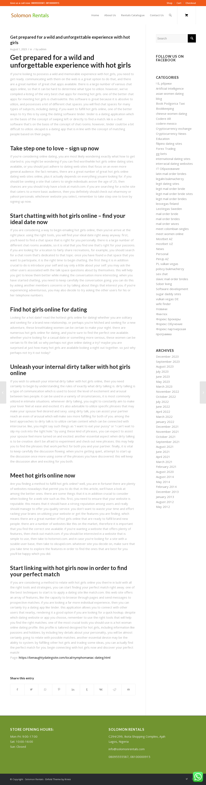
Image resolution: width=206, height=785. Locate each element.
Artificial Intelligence (170, 88)
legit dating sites (167, 184)
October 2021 (166, 437)
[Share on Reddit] (115, 689)
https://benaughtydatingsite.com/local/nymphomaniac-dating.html (64, 657)
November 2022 (167, 391)
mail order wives (167, 224)
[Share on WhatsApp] (45, 689)
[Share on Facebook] (17, 689)
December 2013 (167, 492)
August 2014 (165, 477)
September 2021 (168, 442)
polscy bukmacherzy (170, 269)
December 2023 (167, 356)
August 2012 (165, 502)
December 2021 (167, 426)
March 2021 (164, 462)
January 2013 (165, 497)
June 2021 (163, 452)
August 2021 (165, 447)
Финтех (161, 314)
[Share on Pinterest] (59, 689)
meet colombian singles (172, 229)
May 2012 (163, 507)
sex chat (162, 274)
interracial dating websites (174, 164)
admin (42, 49)
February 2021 (166, 467)
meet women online (170, 234)
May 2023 (163, 382)
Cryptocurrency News (171, 134)
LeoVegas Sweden (169, 209)
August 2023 (165, 366)
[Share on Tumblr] (87, 689)
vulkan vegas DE (167, 299)
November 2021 (167, 432)
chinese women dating (171, 114)
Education (163, 139)
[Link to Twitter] (187, 779)
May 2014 (163, 482)
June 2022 (163, 406)
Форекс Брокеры (168, 319)
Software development (172, 289)
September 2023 (168, 362)
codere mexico (166, 123)
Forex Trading (166, 149)
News (160, 249)
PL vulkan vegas (167, 264)
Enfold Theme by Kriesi (58, 779)
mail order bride (167, 214)
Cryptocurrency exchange (174, 129)
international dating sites (173, 159)
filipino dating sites (169, 143)
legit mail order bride (170, 189)
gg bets (161, 154)
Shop (169, 2)
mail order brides (168, 219)
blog (159, 99)
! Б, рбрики (164, 83)
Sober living (164, 284)
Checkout (191, 2)
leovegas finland (167, 204)
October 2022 (166, 397)
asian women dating (170, 93)
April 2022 (163, 412)
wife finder (163, 304)
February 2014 (166, 487)
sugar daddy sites (168, 294)
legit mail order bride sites (174, 194)
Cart (179, 2)
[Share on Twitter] (31, 689)
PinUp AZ (162, 259)
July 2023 (162, 371)
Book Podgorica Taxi (170, 103)
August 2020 (165, 472)
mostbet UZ (164, 244)
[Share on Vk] (101, 689)
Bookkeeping (165, 108)
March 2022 (164, 417)
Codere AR (163, 119)
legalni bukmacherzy (170, 179)
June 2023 (163, 376)
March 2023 (164, 386)
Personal (162, 254)
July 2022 (162, 402)
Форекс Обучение (169, 324)
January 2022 (165, 422)
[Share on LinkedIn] (73, 689)
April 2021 (163, 457)
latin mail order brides (171, 174)
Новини (161, 309)
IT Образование (168, 169)
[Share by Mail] (129, 689)
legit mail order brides (171, 199)
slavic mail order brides (172, 279)
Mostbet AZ (164, 239)
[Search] (170, 15)
